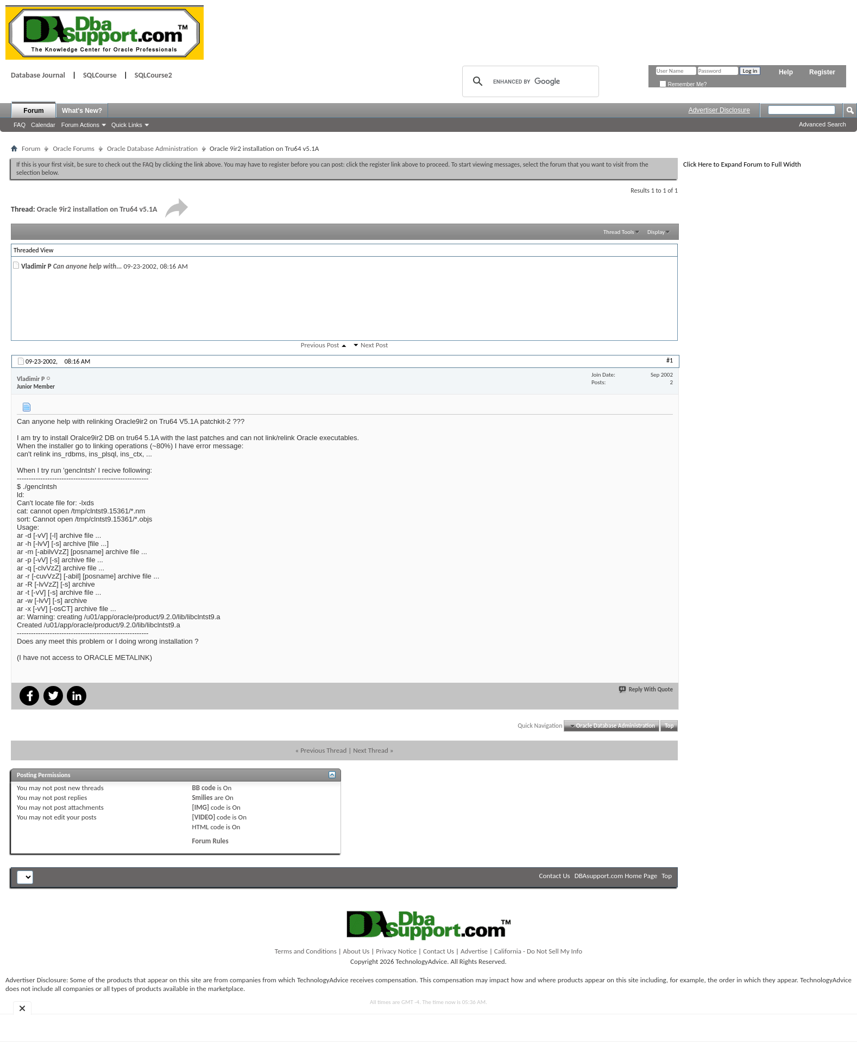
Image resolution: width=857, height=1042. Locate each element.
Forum (33, 111)
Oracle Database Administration (152, 148)
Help (786, 72)
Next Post (374, 345)
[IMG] (200, 807)
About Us (356, 951)
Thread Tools (618, 232)
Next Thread (370, 750)
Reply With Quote (646, 689)
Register (822, 72)
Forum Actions (80, 125)
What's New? (82, 111)
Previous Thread (323, 750)
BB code (203, 788)
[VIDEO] (203, 817)
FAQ (20, 125)
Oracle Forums (73, 148)
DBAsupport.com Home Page (616, 876)
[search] (529, 81)
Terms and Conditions (306, 951)
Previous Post (320, 345)
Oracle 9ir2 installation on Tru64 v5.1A (97, 209)
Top (669, 725)
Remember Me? (683, 84)
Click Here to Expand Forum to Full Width (742, 164)
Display (656, 232)
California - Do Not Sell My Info (538, 951)
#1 (669, 360)
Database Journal (38, 75)
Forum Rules (210, 841)
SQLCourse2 (153, 75)
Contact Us (554, 876)
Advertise (474, 951)
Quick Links (126, 125)
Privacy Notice (396, 951)
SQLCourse (100, 75)
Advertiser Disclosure (719, 110)
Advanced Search (822, 124)
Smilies (202, 797)
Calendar (43, 125)
